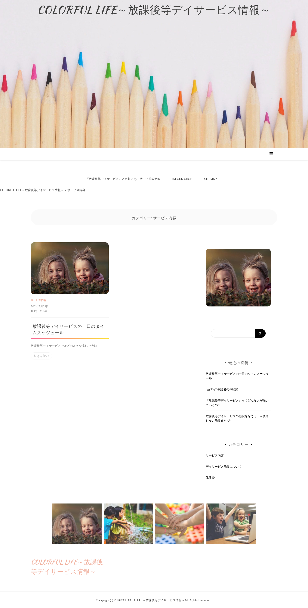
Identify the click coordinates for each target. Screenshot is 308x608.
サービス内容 (38, 299)
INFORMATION (182, 179)
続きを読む (41, 355)
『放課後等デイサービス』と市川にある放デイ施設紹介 (123, 179)
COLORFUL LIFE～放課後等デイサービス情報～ (154, 9)
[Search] (238, 332)
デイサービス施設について (224, 466)
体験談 (210, 477)
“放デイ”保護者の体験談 (222, 388)
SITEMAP (210, 179)
